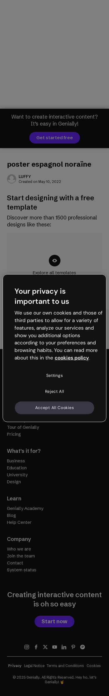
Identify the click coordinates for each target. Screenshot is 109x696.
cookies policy (72, 358)
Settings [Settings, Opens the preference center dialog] (54, 375)
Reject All (54, 391)
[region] (54, 348)
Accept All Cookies (54, 407)
